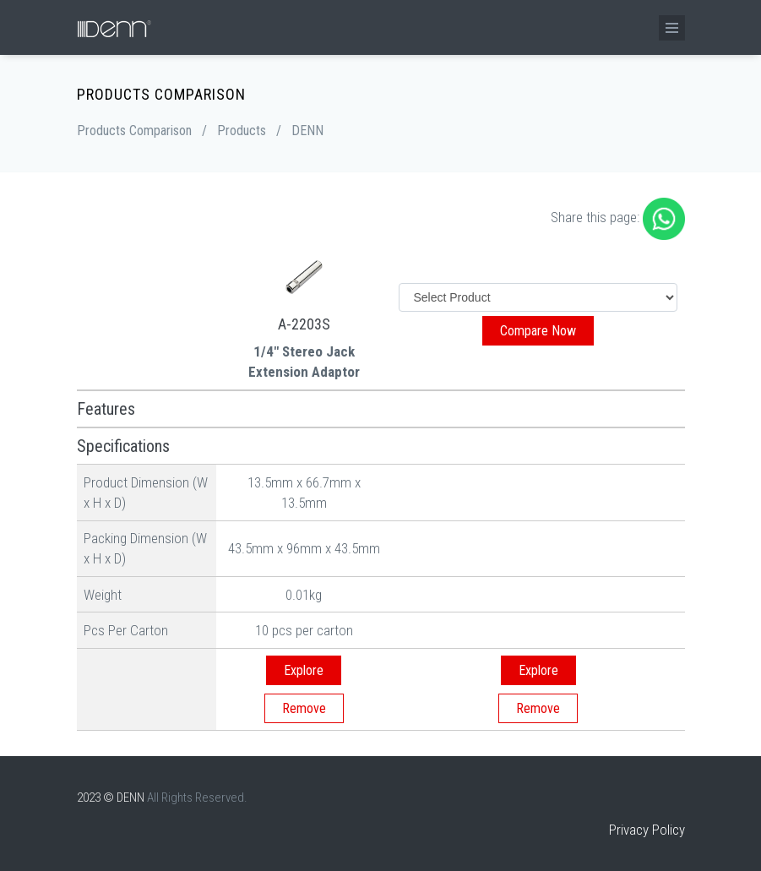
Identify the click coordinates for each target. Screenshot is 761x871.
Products (241, 130)
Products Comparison (134, 130)
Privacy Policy (647, 829)
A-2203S (304, 324)
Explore (303, 670)
